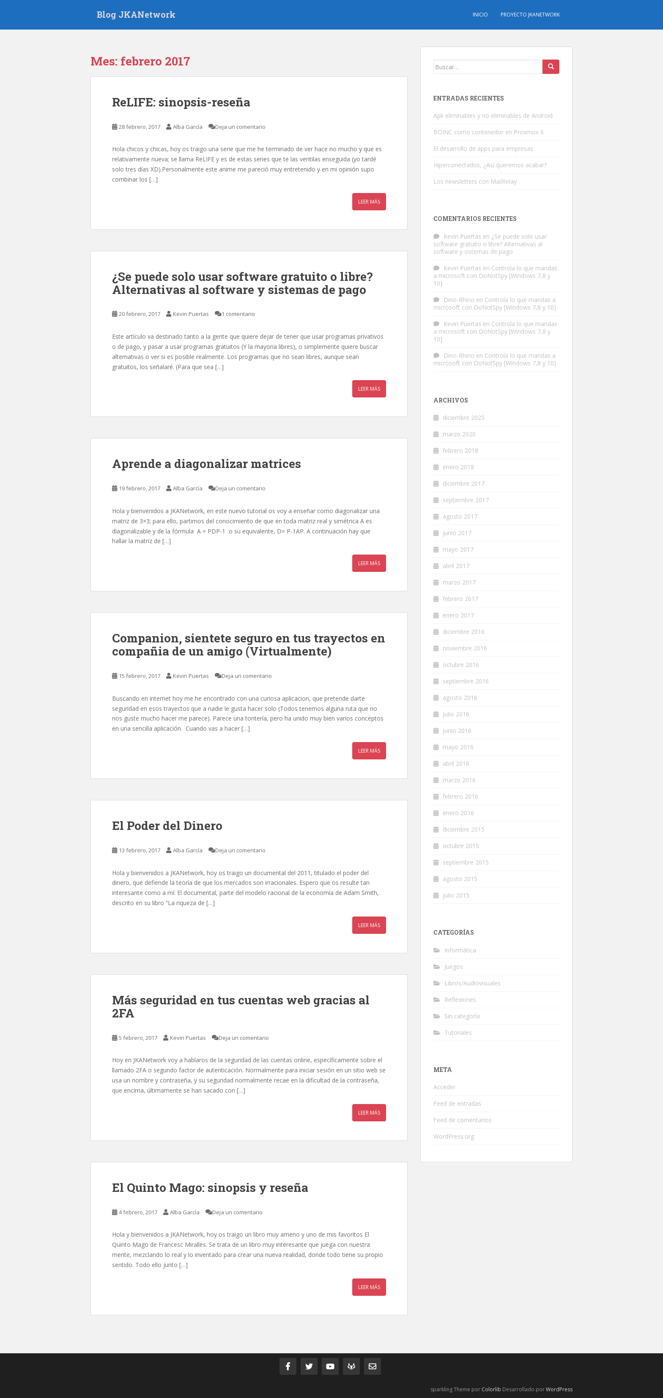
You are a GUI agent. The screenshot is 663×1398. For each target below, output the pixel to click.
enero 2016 (458, 813)
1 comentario (238, 314)
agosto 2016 (460, 698)
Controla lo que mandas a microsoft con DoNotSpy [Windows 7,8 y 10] (495, 275)
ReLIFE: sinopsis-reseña (181, 102)
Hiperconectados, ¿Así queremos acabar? (490, 165)
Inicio (480, 14)
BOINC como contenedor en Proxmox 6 (488, 132)
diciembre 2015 (464, 829)
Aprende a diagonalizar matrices (206, 463)
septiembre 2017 (466, 500)
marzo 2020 (459, 434)
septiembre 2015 (466, 862)
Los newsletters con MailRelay (475, 181)
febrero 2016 (460, 796)
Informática (460, 950)
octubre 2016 (461, 665)
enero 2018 (458, 467)
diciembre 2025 (464, 417)
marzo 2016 (459, 780)
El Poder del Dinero (167, 825)
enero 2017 (458, 615)
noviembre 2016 (465, 648)
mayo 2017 (458, 549)
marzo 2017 (459, 582)
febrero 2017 (460, 599)
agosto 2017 (460, 516)
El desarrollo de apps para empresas (483, 148)
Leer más (369, 201)
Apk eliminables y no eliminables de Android (493, 116)
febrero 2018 (460, 450)
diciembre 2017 (464, 483)
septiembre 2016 (466, 681)
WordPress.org (453, 1136)
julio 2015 (456, 895)
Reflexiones (460, 999)
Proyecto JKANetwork (530, 14)
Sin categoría (462, 1016)
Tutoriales (458, 1032)
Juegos (453, 967)
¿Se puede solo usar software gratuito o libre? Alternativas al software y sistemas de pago (242, 283)
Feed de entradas (457, 1103)
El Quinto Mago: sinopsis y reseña (210, 1187)
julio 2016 (456, 714)
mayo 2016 (458, 747)
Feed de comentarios (462, 1120)
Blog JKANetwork (136, 14)
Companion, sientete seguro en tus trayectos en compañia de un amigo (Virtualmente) (248, 644)
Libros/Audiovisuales (472, 983)
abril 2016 (456, 763)
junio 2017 (457, 533)
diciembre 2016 (464, 632)
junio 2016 (457, 730)
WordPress (559, 1389)
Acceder (444, 1087)
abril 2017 (456, 566)
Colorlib (491, 1389)
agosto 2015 (460, 879)
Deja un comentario (240, 127)
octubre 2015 (461, 846)
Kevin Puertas (191, 314)
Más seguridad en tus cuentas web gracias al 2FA (241, 1006)
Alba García (188, 127)
